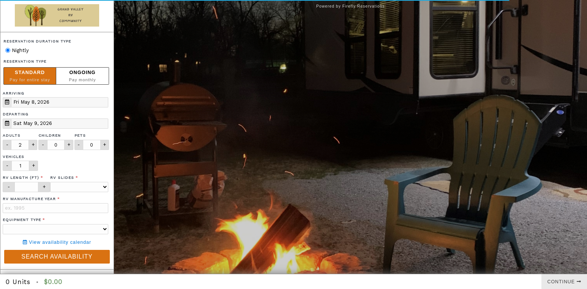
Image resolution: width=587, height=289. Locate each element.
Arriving (13, 93)
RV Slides (62, 177)
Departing (15, 114)
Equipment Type (22, 220)
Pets (80, 135)
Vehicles (13, 157)
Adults (12, 135)
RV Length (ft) (21, 177)
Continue (564, 281)
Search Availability (56, 256)
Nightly (17, 50)
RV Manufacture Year (29, 199)
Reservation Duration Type (37, 41)
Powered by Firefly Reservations (350, 6)
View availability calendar (57, 242)
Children (49, 135)
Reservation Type (24, 61)
